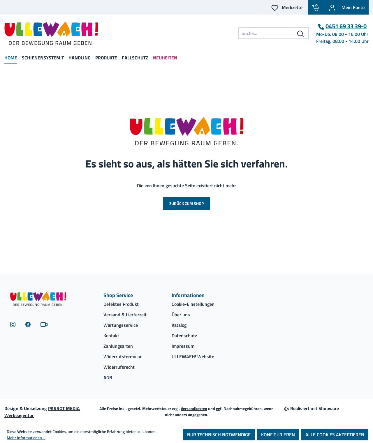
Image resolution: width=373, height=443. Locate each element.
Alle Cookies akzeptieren (334, 434)
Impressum (183, 346)
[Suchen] (301, 33)
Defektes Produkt (121, 304)
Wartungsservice (120, 325)
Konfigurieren (278, 434)
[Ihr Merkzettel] (287, 7)
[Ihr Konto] (346, 7)
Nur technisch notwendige (219, 434)
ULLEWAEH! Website (193, 356)
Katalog (179, 325)
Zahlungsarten (118, 346)
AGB (107, 377)
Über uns (181, 314)
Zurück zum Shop (186, 203)
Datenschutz (184, 335)
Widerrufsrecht (119, 366)
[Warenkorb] (315, 7)
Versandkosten (194, 408)
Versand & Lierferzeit (125, 314)
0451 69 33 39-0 (346, 26)
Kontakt (111, 335)
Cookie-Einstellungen (193, 304)
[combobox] (273, 33)
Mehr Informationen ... (26, 438)
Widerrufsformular (122, 356)
